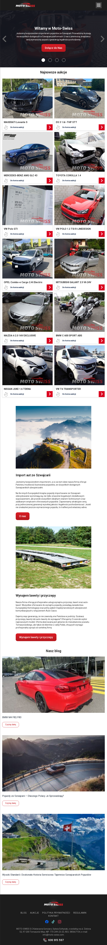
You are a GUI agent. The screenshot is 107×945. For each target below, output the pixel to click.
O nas (22, 516)
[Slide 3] (64, 60)
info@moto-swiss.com (53, 935)
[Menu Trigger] (99, 5)
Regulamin (79, 912)
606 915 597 (56, 940)
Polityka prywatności (56, 912)
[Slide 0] (43, 60)
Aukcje (34, 912)
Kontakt (53, 916)
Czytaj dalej (10, 724)
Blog (24, 912)
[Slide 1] (50, 60)
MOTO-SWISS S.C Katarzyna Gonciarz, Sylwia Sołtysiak (42, 929)
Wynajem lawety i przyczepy (36, 637)
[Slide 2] (57, 60)
